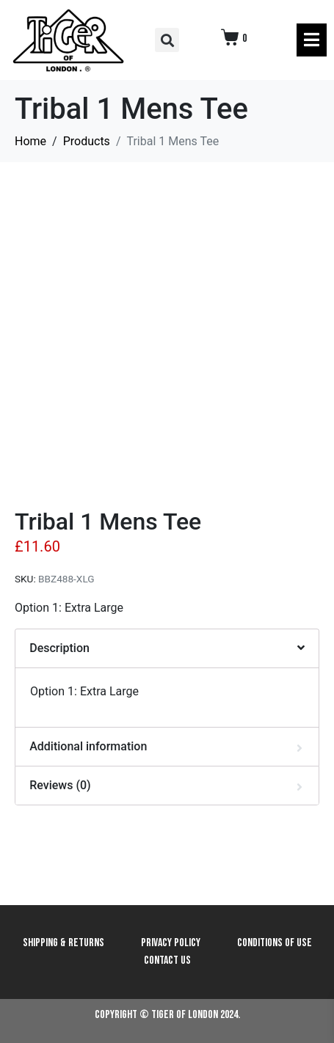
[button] (167, 40)
